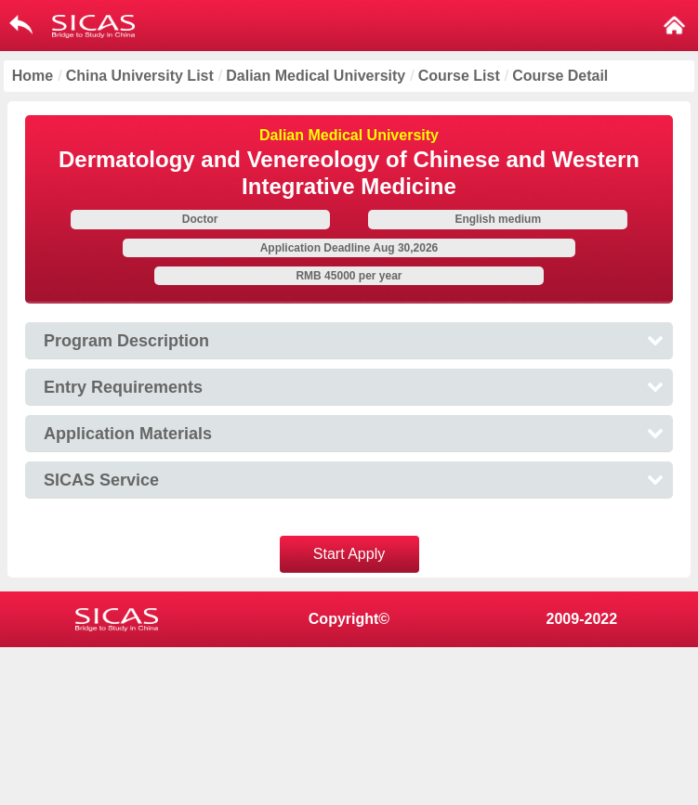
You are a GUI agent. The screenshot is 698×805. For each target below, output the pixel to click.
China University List (140, 76)
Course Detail (560, 76)
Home (32, 76)
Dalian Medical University (315, 76)
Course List (459, 76)
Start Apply (349, 554)
